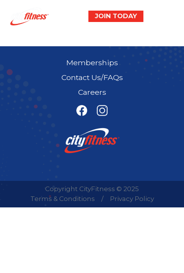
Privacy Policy (132, 198)
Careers (92, 92)
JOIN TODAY (116, 16)
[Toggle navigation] (163, 16)
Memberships (92, 62)
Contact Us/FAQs (92, 77)
